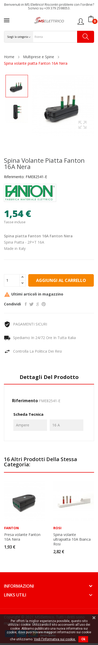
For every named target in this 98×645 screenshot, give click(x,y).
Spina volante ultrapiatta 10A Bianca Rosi (72, 539)
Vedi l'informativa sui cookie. (55, 639)
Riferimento (25, 400)
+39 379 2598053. (57, 8)
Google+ (37, 304)
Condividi (26, 304)
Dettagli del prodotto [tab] (49, 377)
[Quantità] (12, 280)
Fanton (11, 528)
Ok (83, 639)
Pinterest (43, 304)
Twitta (31, 304)
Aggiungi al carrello (61, 280)
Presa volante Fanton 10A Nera (22, 537)
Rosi (57, 528)
